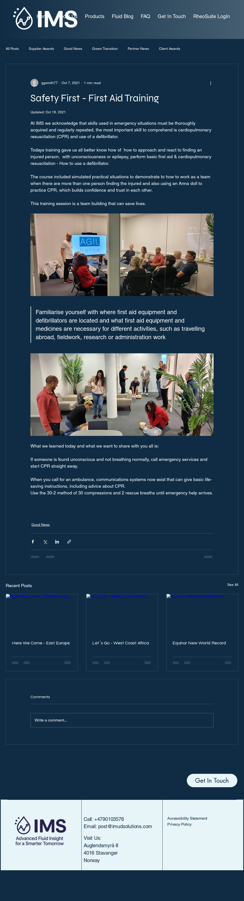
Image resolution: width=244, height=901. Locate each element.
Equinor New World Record (199, 643)
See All (232, 585)
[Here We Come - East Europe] (41, 614)
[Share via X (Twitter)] (45, 541)
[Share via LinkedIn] (57, 541)
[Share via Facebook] (32, 541)
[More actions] (211, 83)
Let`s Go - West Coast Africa (120, 643)
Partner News (138, 49)
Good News (73, 49)
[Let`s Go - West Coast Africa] (122, 614)
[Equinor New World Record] (202, 614)
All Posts (12, 49)
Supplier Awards (41, 49)
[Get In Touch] (212, 780)
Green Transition (105, 49)
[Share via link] (69, 541)
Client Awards (169, 49)
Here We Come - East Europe (41, 643)
